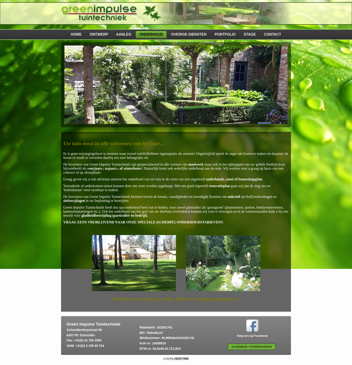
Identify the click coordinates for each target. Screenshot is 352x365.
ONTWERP (99, 34)
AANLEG (123, 34)
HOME (76, 34)
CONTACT (272, 34)
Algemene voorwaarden (251, 346)
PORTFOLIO (225, 34)
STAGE (250, 34)
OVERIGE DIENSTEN (189, 34)
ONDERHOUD (151, 34)
